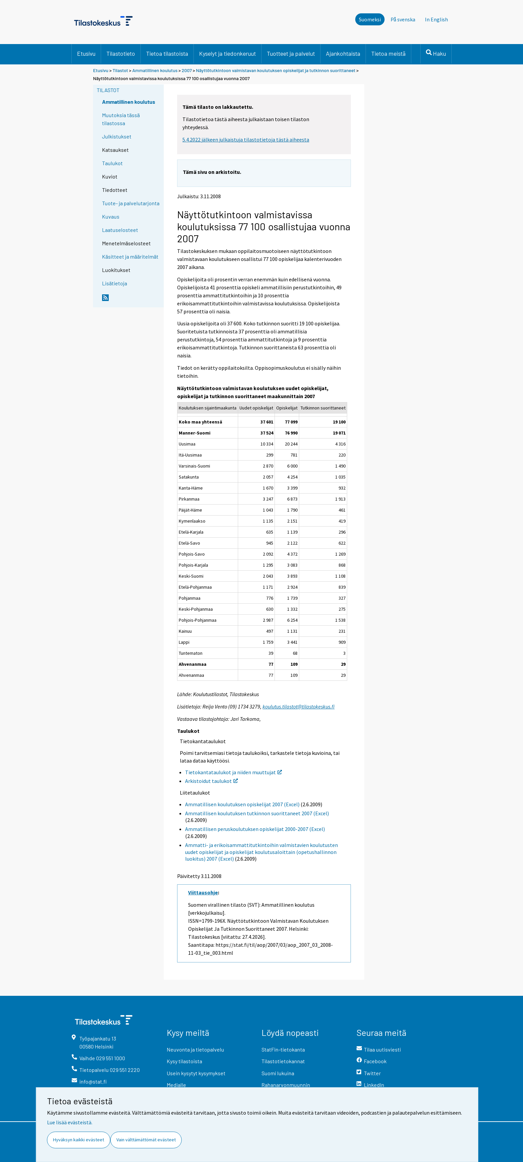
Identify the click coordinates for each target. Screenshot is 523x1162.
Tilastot (120, 70)
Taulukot (112, 163)
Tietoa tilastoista (167, 53)
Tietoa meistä (388, 53)
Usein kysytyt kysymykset (196, 1073)
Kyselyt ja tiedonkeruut (227, 53)
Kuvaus (110, 216)
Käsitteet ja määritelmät (130, 256)
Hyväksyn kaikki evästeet (78, 1140)
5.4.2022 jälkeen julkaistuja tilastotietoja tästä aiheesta (245, 139)
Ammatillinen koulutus (155, 70)
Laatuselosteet (120, 230)
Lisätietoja (114, 283)
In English (436, 19)
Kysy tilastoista (184, 1061)
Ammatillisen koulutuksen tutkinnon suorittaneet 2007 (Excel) (257, 813)
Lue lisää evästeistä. (69, 1122)
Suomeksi (370, 19)
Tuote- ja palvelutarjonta (130, 203)
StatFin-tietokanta (283, 1049)
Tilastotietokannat (283, 1061)
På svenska (403, 19)
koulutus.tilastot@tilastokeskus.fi (299, 706)
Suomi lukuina (278, 1073)
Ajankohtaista (343, 53)
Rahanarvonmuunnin (286, 1085)
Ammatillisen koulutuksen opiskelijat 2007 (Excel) (242, 804)
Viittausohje (203, 892)
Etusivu (86, 53)
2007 (187, 70)
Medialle (176, 1085)
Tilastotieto (120, 53)
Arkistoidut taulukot (211, 781)
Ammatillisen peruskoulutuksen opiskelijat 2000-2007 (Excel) (255, 829)
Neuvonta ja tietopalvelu (195, 1049)
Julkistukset (116, 136)
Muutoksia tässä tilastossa (121, 119)
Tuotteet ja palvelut (291, 53)
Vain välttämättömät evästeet (146, 1140)
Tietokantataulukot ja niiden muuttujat (233, 772)
